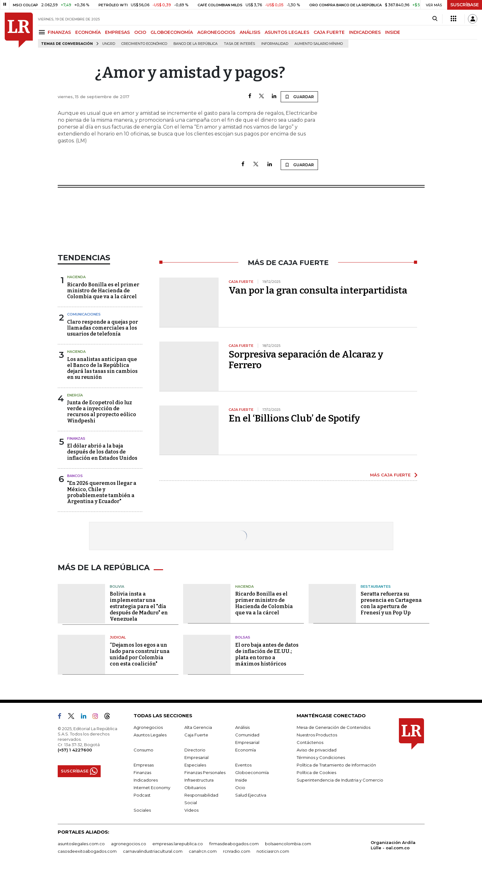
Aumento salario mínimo (318, 44)
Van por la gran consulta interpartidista (318, 290)
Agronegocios (148, 727)
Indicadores (146, 779)
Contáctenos (310, 742)
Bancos (75, 476)
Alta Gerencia (198, 727)
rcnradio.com (236, 851)
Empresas (144, 764)
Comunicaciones (84, 314)
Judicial (118, 637)
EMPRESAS (117, 32)
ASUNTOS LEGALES (287, 32)
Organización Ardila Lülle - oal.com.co (393, 845)
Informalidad (274, 44)
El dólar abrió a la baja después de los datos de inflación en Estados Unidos (102, 452)
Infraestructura (199, 779)
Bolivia (117, 586)
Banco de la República (195, 44)
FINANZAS (59, 32)
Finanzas (76, 438)
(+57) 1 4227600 (75, 749)
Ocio (240, 787)
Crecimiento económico (144, 44)
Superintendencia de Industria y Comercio (340, 779)
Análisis (242, 727)
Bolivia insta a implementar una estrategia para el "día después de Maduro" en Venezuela (139, 606)
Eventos (243, 764)
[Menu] (43, 32)
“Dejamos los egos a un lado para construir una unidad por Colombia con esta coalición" (140, 654)
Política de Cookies (316, 772)
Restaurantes (376, 586)
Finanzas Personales (204, 772)
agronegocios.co (128, 843)
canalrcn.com (203, 851)
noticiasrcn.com (273, 851)
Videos (191, 810)
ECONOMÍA (88, 32)
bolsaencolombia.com (288, 843)
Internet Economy (152, 787)
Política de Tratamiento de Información (336, 764)
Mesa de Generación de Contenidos (333, 727)
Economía (245, 749)
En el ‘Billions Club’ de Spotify (294, 418)
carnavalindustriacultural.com (153, 851)
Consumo (143, 749)
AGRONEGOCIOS (216, 32)
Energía (75, 395)
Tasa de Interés (239, 44)
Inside (241, 779)
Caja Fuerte (196, 734)
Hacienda (76, 277)
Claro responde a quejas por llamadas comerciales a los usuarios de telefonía (102, 328)
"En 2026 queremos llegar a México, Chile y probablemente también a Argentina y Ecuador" (101, 492)
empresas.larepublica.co (177, 843)
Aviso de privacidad (316, 749)
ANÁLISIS (250, 32)
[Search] (435, 19)
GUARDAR (299, 96)
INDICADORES (365, 32)
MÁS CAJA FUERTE (390, 474)
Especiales (195, 764)
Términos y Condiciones (321, 757)
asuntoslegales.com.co (81, 843)
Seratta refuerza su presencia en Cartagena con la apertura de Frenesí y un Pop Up (391, 603)
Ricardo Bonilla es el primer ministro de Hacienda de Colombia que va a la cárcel (103, 291)
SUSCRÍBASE (464, 5)
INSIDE (392, 32)
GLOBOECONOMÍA (172, 32)
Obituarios (195, 787)
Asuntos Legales (150, 734)
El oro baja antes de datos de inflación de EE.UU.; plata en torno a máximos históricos (267, 654)
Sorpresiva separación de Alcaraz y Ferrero (306, 360)
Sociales (142, 810)
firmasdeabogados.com (234, 843)
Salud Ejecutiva (250, 795)
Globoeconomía (252, 772)
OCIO (140, 32)
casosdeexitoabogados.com (87, 851)
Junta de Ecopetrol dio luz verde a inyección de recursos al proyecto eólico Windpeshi (101, 412)
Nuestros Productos (317, 734)
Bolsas (242, 637)
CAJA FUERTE (329, 32)
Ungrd (108, 44)
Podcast (142, 795)
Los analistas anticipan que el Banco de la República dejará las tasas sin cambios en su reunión (102, 368)
